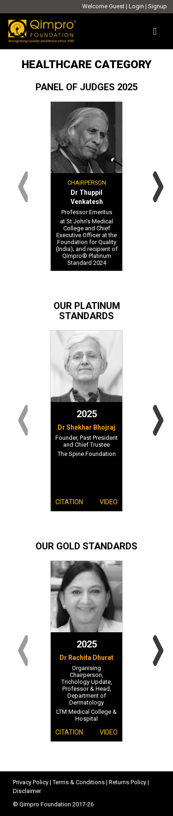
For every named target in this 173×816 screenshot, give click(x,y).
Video (109, 502)
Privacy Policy (30, 782)
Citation (69, 502)
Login (136, 6)
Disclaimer (27, 790)
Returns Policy (127, 782)
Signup (157, 6)
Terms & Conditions (79, 782)
